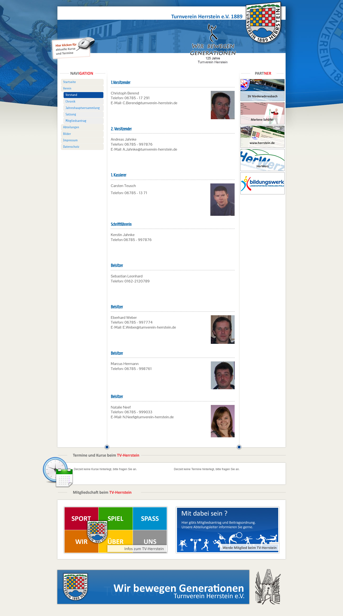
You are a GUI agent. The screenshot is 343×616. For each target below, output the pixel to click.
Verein (67, 88)
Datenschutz (71, 146)
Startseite (69, 82)
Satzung (71, 114)
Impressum (70, 140)
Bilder (67, 134)
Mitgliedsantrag (76, 121)
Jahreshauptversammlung (83, 108)
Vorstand (71, 95)
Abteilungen (71, 127)
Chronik (71, 101)
